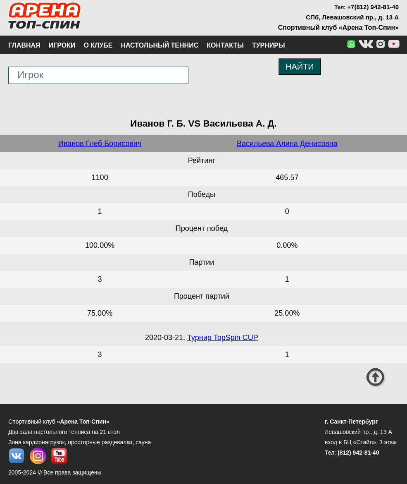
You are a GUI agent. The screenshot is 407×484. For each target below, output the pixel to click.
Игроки (62, 45)
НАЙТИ (300, 66)
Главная (24, 45)
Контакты (225, 45)
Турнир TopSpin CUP (222, 337)
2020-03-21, (166, 337)
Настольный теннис (159, 45)
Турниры (268, 45)
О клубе (97, 45)
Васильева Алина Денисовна (287, 143)
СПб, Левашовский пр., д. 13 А (352, 17)
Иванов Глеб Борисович (99, 143)
